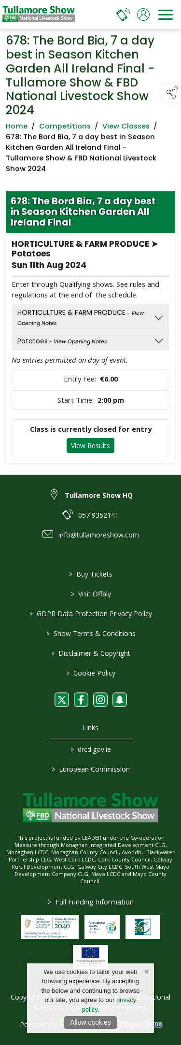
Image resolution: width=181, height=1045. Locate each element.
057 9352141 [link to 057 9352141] (98, 515)
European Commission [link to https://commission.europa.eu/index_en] (91, 769)
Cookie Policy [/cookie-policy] (90, 672)
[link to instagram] (100, 699)
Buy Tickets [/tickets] (90, 573)
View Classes (126, 128)
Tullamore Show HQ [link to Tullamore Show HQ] (99, 495)
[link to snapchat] (119, 699)
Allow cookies (90, 1022)
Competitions (65, 128)
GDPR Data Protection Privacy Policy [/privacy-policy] (90, 613)
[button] (172, 93)
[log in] (143, 14)
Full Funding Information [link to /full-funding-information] (91, 901)
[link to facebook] (81, 699)
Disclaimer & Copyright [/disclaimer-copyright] (90, 653)
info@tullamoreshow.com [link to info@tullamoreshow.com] (98, 534)
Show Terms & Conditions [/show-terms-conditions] (90, 633)
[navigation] (165, 14)
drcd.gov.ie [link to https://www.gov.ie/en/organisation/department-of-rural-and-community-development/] (90, 749)
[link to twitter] (62, 699)
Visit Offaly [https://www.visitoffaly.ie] (90, 593)
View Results (90, 447)
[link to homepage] (38, 14)
